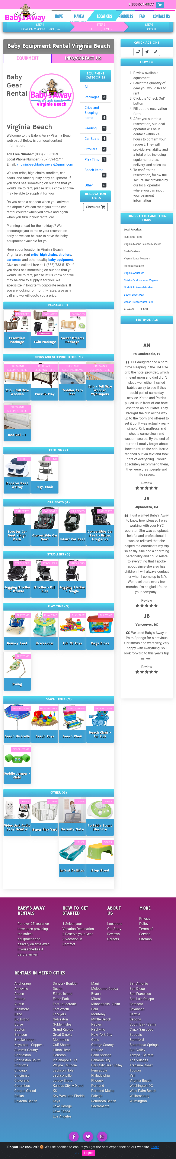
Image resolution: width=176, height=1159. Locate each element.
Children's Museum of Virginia (141, 280)
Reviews (113, 934)
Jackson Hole (63, 1070)
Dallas (19, 1096)
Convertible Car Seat (44, 537)
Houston (59, 1055)
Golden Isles (62, 1024)
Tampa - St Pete (142, 1055)
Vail (132, 1075)
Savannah (137, 1009)
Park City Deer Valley (106, 1065)
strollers (64, 255)
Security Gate (72, 829)
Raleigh (97, 1096)
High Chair (45, 487)
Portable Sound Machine (100, 827)
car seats (14, 260)
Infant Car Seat (72, 539)
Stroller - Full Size (44, 589)
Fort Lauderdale (65, 1004)
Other (95, 185)
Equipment (27, 58)
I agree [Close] (88, 1153)
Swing (17, 684)
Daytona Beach (26, 1101)
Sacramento (100, 1106)
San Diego (137, 989)
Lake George (62, 1106)
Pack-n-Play (45, 394)
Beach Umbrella (17, 736)
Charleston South (28, 1060)
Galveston (60, 1019)
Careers (113, 939)
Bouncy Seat (17, 643)
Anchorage (23, 984)
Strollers (95, 149)
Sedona (135, 1019)
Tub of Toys (72, 643)
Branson (21, 1035)
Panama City (101, 1060)
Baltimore (22, 1009)
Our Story (114, 929)
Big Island (22, 1019)
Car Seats (95, 138)
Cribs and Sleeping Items (95, 113)
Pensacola (99, 1070)
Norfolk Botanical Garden (138, 287)
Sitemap (145, 939)
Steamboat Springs (144, 1045)
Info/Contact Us (83, 58)
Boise (19, 1024)
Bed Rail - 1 (17, 435)
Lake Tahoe (61, 1111)
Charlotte (21, 1065)
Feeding (95, 128)
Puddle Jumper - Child (17, 776)
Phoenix (97, 1081)
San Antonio (139, 984)
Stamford (137, 1040)
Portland (97, 1086)
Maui (95, 984)
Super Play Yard (44, 830)
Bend (18, 1014)
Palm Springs (101, 1055)
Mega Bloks (100, 643)
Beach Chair (72, 736)
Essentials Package (17, 340)
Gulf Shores (62, 1045)
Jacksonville (62, 1075)
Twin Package (45, 342)
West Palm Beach (143, 1091)
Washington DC (141, 1086)
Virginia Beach (140, 1081)
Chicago (21, 1070)
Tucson (135, 1070)
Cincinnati (22, 1075)
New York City (101, 1035)
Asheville (21, 989)
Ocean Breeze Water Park (138, 301)
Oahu (95, 1040)
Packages (95, 97)
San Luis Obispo (142, 999)
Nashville (98, 1029)
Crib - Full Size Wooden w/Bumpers (100, 390)
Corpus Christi (25, 1091)
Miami (96, 999)
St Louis (136, 1035)
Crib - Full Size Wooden (17, 392)
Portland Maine (102, 1091)
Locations (104, 16)
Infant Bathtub (72, 871)
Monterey (98, 1014)
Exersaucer (45, 643)
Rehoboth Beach (103, 1101)
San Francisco (140, 994)
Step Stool (100, 871)
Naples (96, 1024)
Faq (142, 16)
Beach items (95, 172)
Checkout (95, 207)
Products (126, 16)
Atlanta (20, 999)
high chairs (48, 255)
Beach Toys (45, 736)
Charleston (23, 1055)
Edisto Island (62, 994)
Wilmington (138, 1101)
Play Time (95, 159)
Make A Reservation (79, 19)
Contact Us (161, 16)
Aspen (19, 994)
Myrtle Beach (101, 1019)
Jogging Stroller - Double (17, 589)
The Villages (139, 1060)
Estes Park (61, 999)
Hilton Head (62, 1050)
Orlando (97, 1050)
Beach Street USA (134, 294)
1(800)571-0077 (141, 4)
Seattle (135, 1014)
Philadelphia (100, 1075)
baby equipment (60, 260)
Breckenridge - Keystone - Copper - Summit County (29, 1045)
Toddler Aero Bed (72, 392)
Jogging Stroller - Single (72, 589)
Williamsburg (140, 1096)
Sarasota (136, 1004)
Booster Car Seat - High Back (17, 535)
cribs (35, 255)
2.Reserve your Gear (78, 934)
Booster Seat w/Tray (17, 485)
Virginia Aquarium (134, 273)
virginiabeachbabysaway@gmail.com (45, 164)
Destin (58, 989)
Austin (19, 1004)
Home (59, 16)
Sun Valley (137, 1050)
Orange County (102, 1045)
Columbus (22, 1086)
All (86, 87)
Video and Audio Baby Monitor (17, 827)
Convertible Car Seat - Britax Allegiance (100, 535)
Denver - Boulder (65, 984)
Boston (20, 1029)
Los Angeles (62, 1116)
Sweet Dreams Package (72, 340)
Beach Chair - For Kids (100, 734)
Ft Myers (59, 1014)
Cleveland (22, 1081)
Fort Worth (61, 1009)
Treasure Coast (141, 1065)
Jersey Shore (63, 1081)
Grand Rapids (63, 1029)
